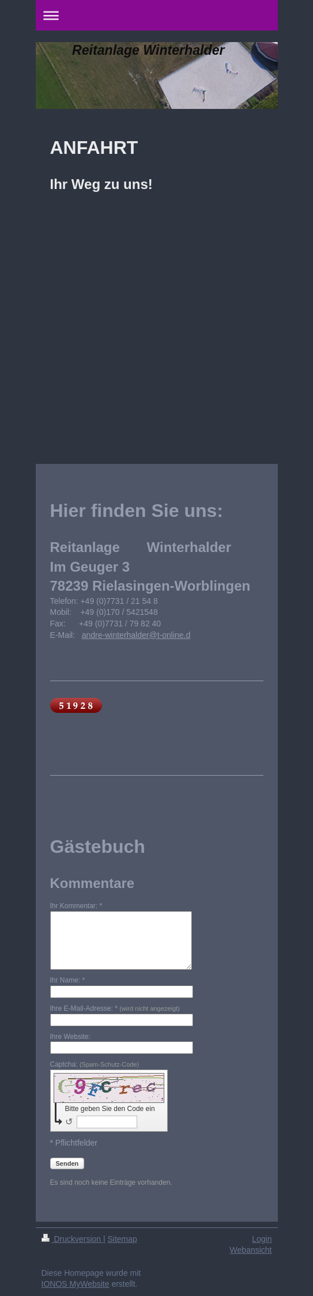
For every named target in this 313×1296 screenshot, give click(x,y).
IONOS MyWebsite (76, 1284)
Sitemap (122, 1239)
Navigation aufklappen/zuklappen (157, 15)
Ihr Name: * (67, 980)
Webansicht (251, 1250)
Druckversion (72, 1239)
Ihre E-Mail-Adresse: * (115, 1008)
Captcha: (94, 1064)
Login (261, 1239)
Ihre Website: (70, 1037)
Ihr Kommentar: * (76, 906)
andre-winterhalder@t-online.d (136, 635)
